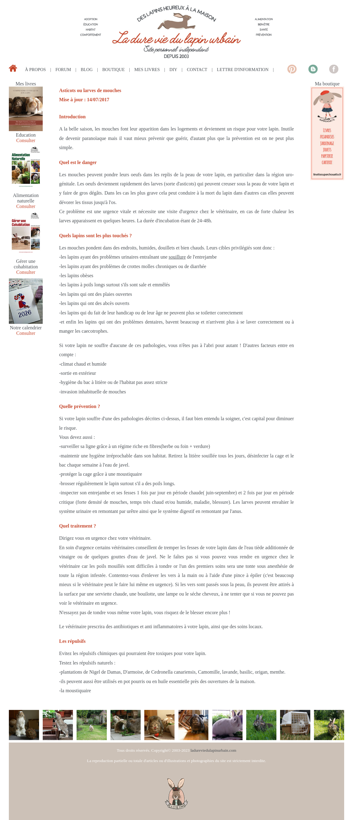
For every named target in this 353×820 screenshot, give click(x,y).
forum (63, 69)
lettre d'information (242, 69)
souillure (177, 257)
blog (86, 69)
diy (173, 69)
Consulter (25, 140)
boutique (113, 69)
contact (197, 69)
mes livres (147, 69)
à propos (35, 69)
